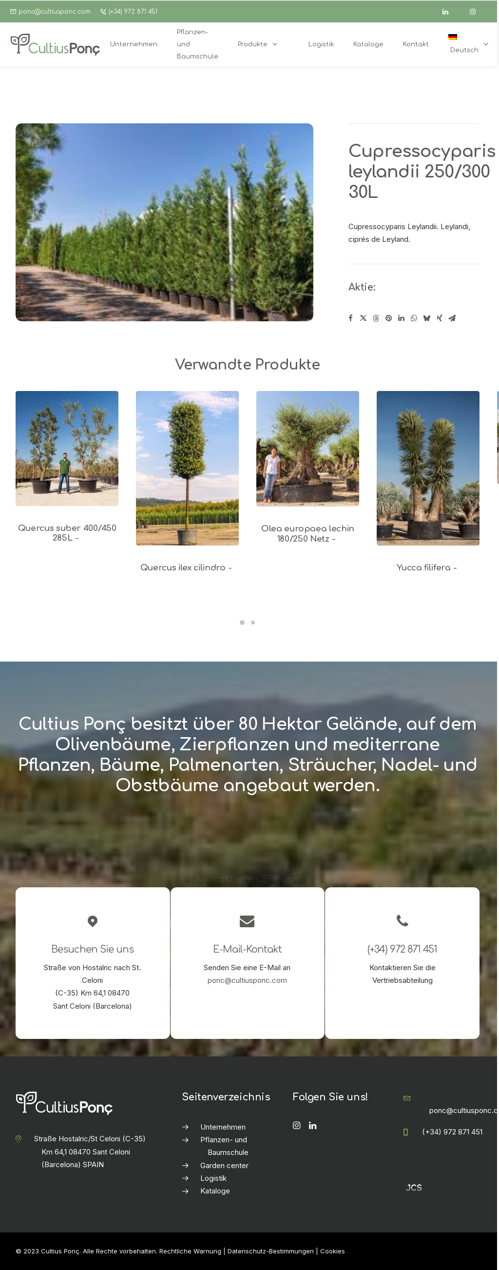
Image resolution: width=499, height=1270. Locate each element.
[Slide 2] (253, 622)
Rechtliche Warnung (190, 1251)
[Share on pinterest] (389, 318)
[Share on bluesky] (427, 318)
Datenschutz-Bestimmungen (271, 1251)
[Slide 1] (242, 622)
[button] (67, 448)
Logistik (213, 1178)
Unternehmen (223, 1127)
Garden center (224, 1165)
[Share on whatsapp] (414, 318)
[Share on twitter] (363, 318)
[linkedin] (450, 11)
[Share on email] (452, 318)
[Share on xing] (439, 318)
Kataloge (215, 1190)
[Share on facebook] (351, 318)
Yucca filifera (428, 567)
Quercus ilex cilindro (187, 567)
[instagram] (477, 11)
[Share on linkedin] (401, 318)
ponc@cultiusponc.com (55, 11)
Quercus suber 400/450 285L (67, 533)
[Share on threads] (376, 318)
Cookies (332, 1251)
